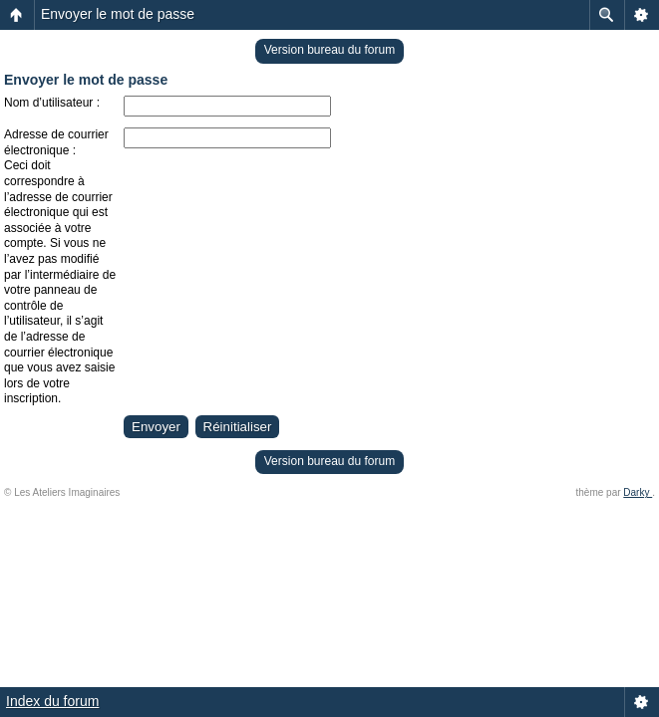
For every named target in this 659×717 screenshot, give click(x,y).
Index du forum (52, 701)
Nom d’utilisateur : (52, 103)
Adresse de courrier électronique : (56, 142)
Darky (637, 492)
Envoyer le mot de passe (117, 14)
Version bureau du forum (329, 50)
